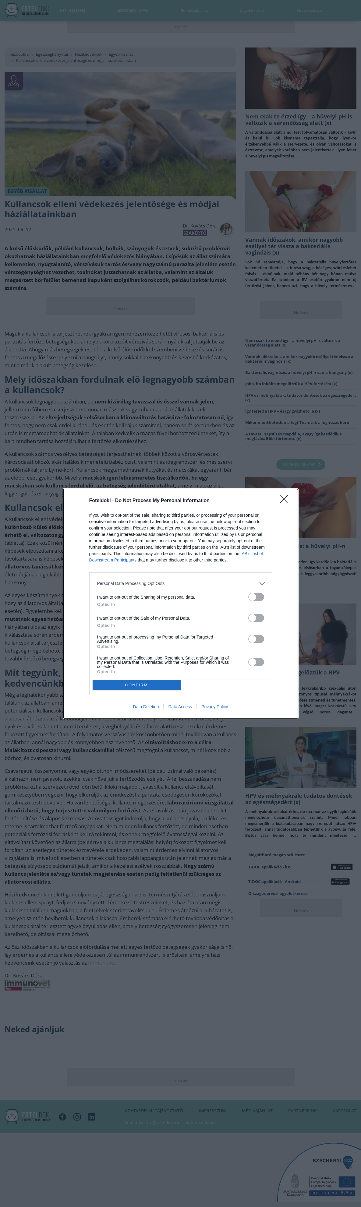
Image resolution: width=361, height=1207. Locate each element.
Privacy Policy (214, 706)
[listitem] (180, 583)
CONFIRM (136, 685)
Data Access (180, 706)
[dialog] (180, 603)
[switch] (256, 597)
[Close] (286, 501)
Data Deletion (146, 706)
